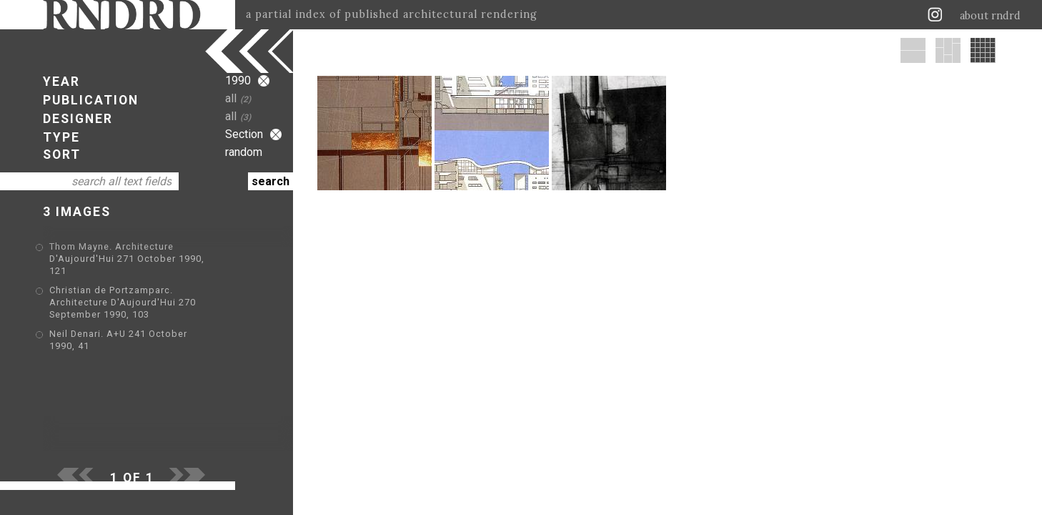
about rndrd (990, 15)
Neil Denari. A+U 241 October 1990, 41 (139, 310)
